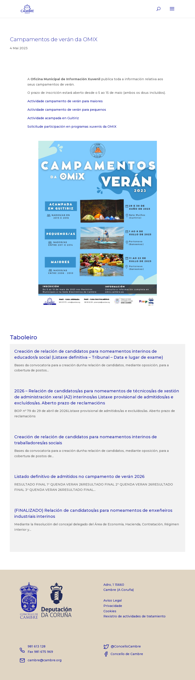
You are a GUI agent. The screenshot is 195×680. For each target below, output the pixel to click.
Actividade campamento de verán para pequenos (66, 110)
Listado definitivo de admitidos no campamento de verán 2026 (79, 476)
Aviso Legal (112, 600)
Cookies (109, 611)
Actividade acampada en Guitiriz (53, 118)
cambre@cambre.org (41, 660)
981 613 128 (36, 646)
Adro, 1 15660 (134, 588)
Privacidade (112, 606)
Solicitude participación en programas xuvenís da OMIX (71, 127)
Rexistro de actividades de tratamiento (134, 616)
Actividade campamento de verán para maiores (65, 101)
